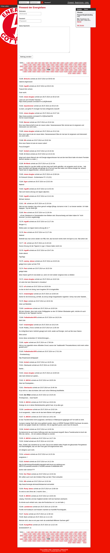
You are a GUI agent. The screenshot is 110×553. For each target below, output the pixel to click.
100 (28, 63)
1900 (38, 64)
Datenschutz (64, 549)
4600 (29, 68)
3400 (39, 66)
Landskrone (28, 308)
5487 (53, 70)
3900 (62, 66)
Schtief (26, 151)
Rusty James (28, 489)
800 (54, 63)
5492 (75, 70)
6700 (69, 73)
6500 (79, 71)
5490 (66, 70)
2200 (52, 64)
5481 (26, 70)
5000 (47, 68)
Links (87, 2)
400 (39, 63)
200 (32, 63)
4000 (66, 66)
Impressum (56, 549)
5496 (29, 71)
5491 (71, 70)
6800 (74, 73)
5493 (80, 70)
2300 (57, 64)
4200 (75, 66)
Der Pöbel (27, 474)
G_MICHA (27, 380)
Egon (26, 181)
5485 (44, 70)
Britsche (27, 79)
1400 (80, 63)
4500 (25, 68)
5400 (66, 68)
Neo (25, 212)
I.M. (25, 203)
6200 (66, 71)
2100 (47, 64)
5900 (52, 71)
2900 (84, 64)
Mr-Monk (27, 163)
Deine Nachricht (24, 26)
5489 (62, 70)
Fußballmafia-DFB (30, 317)
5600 (38, 71)
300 (36, 63)
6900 (78, 73)
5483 (35, 70)
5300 (61, 68)
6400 (75, 71)
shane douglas (29, 97)
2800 (79, 64)
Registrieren (79, 2)
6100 (61, 71)
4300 (80, 66)
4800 (38, 68)
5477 (75, 68)
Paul (25, 268)
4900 (43, 68)
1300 (75, 63)
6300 (70, 71)
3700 (53, 66)
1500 (84, 63)
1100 (66, 63)
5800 (47, 71)
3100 (26, 66)
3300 (35, 66)
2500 (66, 64)
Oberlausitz (28, 387)
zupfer (26, 342)
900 (58, 63)
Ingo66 (26, 86)
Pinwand (71, 2)
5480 (21, 70)
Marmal (79, 21)
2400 (61, 64)
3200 (30, 66)
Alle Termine (80, 25)
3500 (44, 66)
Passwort (22, 18)
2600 (70, 64)
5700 (43, 71)
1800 (34, 64)
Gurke (26, 514)
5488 (57, 70)
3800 (57, 66)
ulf (25, 286)
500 (43, 63)
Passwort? (48, 2)
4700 (34, 68)
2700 (75, 64)
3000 (21, 66)
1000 (62, 63)
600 (47, 63)
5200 (57, 68)
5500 (34, 71)
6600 (84, 71)
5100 (52, 68)
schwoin (27, 454)
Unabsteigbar (28, 294)
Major (26, 301)
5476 (70, 68)
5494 (84, 70)
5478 (79, 68)
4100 (71, 66)
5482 (30, 70)
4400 (84, 66)
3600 (48, 66)
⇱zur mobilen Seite (45, 549)
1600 (25, 64)
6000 (57, 71)
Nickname (22, 11)
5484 (39, 70)
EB (25, 140)
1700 (29, 64)
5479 (84, 68)
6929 (84, 73)
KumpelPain (28, 525)
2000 (43, 64)
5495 (25, 71)
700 (50, 63)
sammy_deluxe (29, 261)
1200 (71, 63)
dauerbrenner (28, 106)
